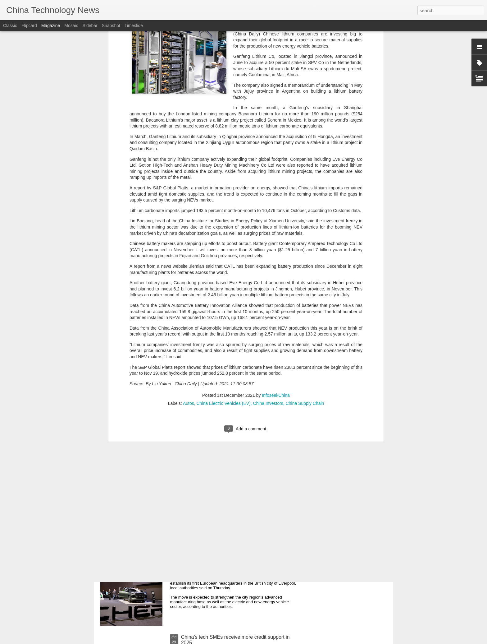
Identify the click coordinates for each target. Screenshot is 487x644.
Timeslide (134, 25)
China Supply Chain (305, 275)
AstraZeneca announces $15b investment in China (236, 495)
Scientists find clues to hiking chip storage (227, 425)
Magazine (50, 25)
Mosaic (71, 25)
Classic (10, 25)
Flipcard (29, 25)
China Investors (268, 275)
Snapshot (111, 25)
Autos (188, 275)
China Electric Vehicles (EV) (223, 275)
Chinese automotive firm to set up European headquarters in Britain (229, 569)
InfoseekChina (276, 267)
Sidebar (90, 25)
